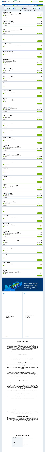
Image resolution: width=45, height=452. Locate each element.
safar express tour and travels (10, 316)
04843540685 (36, 1)
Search (40, 5)
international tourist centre (30, 315)
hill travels (27, 316)
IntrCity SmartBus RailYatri (9, 312)
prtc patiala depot (8, 315)
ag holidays (28, 317)
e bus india (27, 312)
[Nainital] (20, 5)
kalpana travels (8, 317)
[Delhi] (8, 5)
